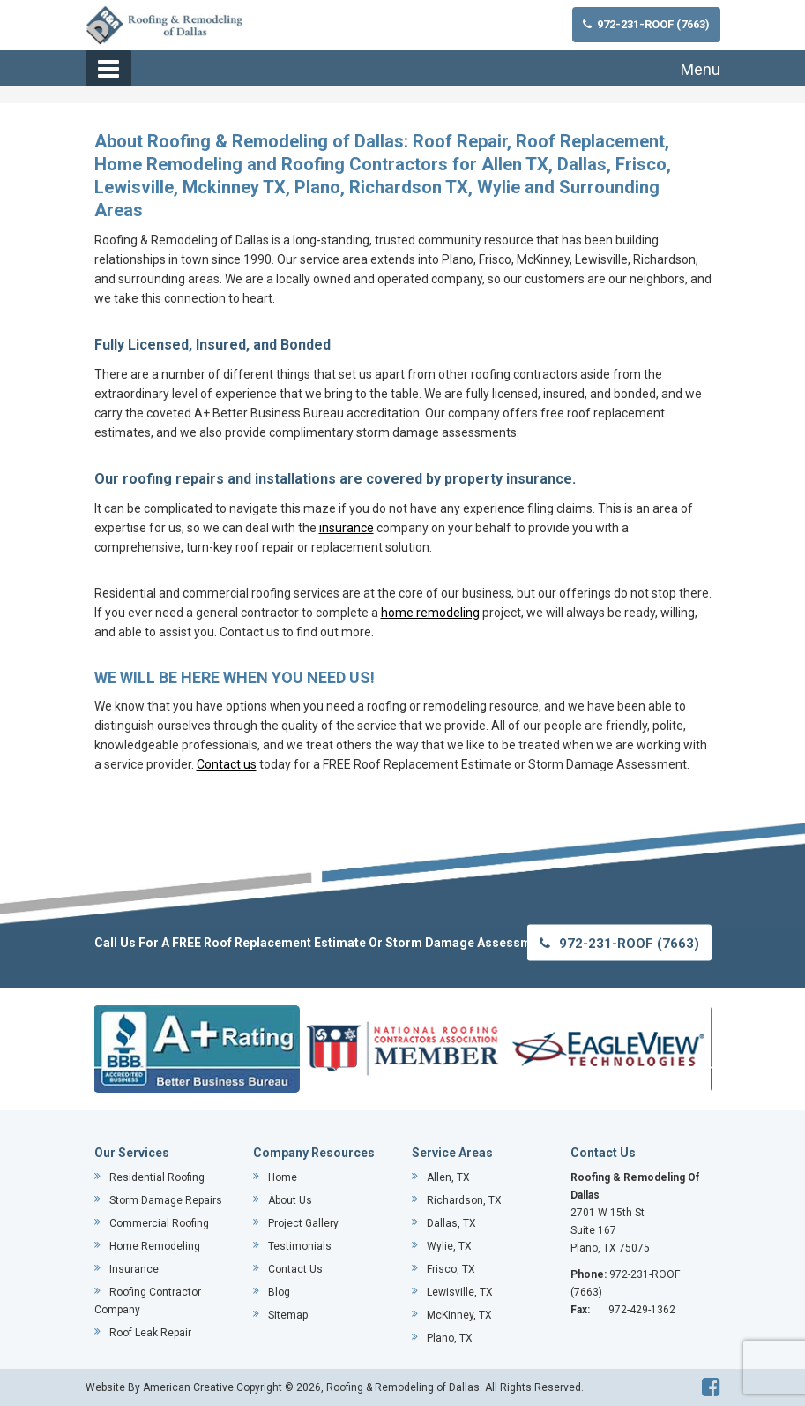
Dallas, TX (451, 1223)
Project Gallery (303, 1223)
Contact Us (295, 1269)
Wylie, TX (449, 1246)
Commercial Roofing (159, 1223)
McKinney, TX (459, 1315)
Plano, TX (450, 1338)
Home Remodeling (154, 1246)
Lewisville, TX (460, 1292)
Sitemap (288, 1315)
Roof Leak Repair (150, 1333)
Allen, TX (448, 1177)
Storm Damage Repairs (165, 1200)
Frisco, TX (451, 1269)
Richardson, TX (464, 1200)
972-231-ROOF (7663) (646, 24)
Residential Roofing (157, 1177)
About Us (290, 1200)
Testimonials (300, 1246)
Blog (279, 1292)
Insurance (134, 1269)
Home (282, 1177)
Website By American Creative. (161, 1387)
